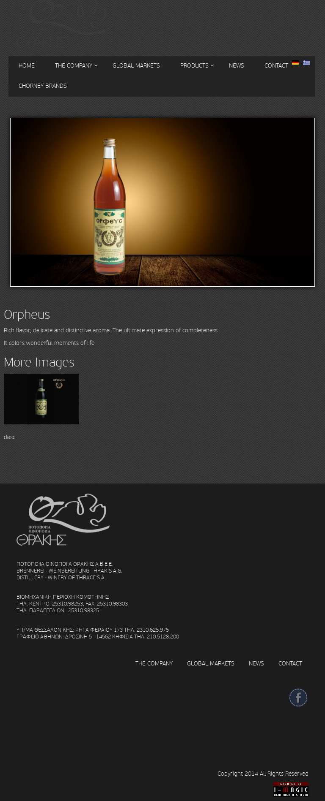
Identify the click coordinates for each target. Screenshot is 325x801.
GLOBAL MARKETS (136, 65)
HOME (27, 65)
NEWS (236, 65)
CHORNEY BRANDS (43, 85)
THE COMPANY (154, 663)
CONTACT (276, 65)
